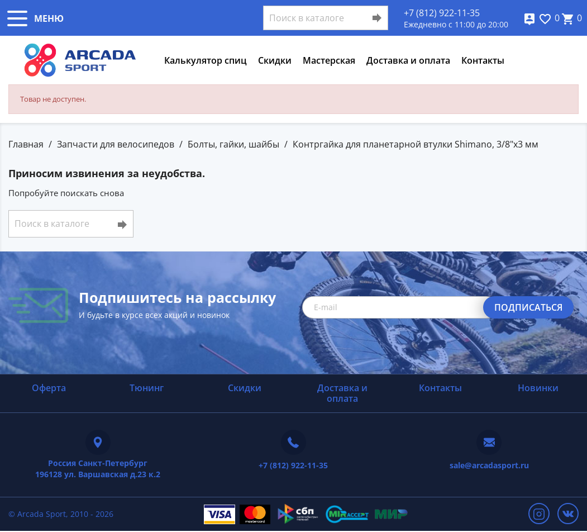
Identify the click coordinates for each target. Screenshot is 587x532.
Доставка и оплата (408, 60)
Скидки (275, 60)
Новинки (538, 388)
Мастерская (329, 60)
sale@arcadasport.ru (489, 465)
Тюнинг (147, 388)
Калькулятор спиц (205, 60)
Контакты (482, 60)
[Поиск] (325, 18)
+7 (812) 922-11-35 (442, 13)
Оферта (49, 388)
